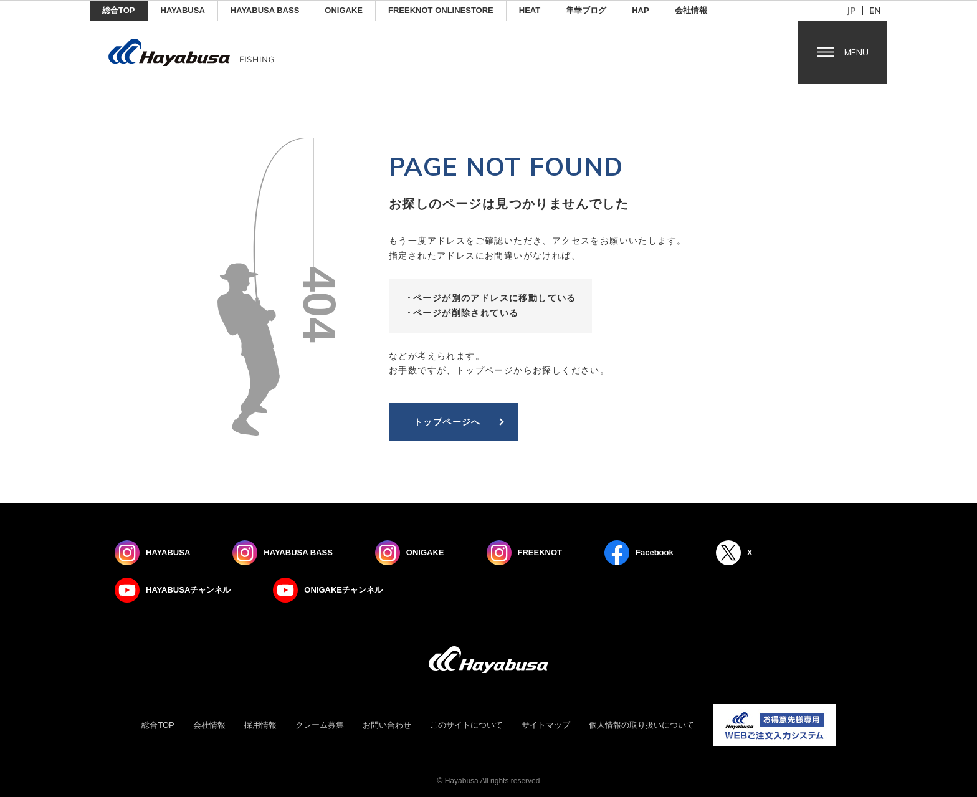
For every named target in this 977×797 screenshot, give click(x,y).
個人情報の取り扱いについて (641, 725)
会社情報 (691, 10)
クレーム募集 (319, 725)
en (875, 10)
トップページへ (447, 422)
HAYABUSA (183, 10)
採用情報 (260, 725)
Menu (856, 52)
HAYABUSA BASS (265, 10)
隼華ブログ (586, 10)
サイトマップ (546, 725)
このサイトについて (466, 725)
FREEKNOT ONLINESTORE (440, 10)
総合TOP (118, 10)
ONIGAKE (344, 10)
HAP (640, 10)
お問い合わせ (387, 725)
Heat (529, 10)
